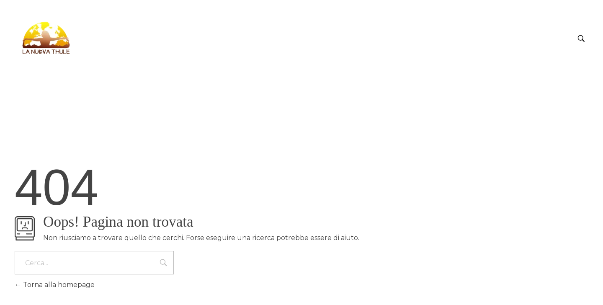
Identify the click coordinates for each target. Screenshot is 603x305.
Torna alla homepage (55, 285)
